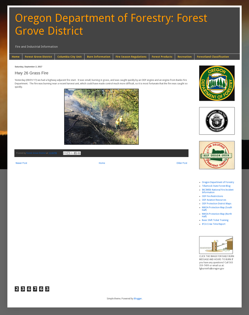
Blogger (138, 298)
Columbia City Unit (69, 56)
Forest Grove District (38, 56)
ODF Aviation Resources (214, 200)
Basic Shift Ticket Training (215, 220)
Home (16, 56)
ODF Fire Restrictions (212, 196)
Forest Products (162, 56)
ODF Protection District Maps (216, 203)
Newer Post (21, 163)
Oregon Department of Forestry (218, 182)
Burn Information (98, 56)
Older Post (182, 163)
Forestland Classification (213, 56)
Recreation (185, 56)
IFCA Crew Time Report (213, 224)
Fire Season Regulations (131, 56)
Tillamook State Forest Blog (216, 186)
